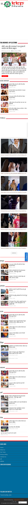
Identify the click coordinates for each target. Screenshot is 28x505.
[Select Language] (23, 502)
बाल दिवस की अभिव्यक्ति (14, 427)
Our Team (3, 452)
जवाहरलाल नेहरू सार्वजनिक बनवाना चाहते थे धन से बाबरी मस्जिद (17, 409)
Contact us (3, 457)
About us (2, 450)
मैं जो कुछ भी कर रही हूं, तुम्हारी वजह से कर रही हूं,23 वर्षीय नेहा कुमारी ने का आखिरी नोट (17, 302)
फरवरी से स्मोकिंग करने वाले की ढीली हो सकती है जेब (18, 402)
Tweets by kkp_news (5, 495)
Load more (14, 253)
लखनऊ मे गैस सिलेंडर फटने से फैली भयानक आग (17, 333)
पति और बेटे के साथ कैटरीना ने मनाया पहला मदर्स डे (17, 91)
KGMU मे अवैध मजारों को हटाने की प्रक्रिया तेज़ (16, 383)
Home (1, 448)
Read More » (5, 76)
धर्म (1, 459)
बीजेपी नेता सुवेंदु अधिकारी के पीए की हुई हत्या (18, 296)
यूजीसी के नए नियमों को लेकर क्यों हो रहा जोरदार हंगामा (18, 346)
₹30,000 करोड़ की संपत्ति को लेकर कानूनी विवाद (17, 97)
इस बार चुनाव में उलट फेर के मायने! (8, 433)
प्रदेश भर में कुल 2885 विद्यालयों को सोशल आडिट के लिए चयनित (16, 352)
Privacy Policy (4, 454)
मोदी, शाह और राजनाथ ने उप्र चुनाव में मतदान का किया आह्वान (13, 47)
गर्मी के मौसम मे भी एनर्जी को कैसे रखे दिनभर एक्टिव (17, 327)
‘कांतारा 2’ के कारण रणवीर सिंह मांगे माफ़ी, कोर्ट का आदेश (17, 277)
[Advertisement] (14, 24)
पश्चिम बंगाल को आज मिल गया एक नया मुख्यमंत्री (17, 103)
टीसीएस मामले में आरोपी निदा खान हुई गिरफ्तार (17, 290)
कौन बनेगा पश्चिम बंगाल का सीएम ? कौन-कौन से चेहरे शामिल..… (18, 109)
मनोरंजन (2, 461)
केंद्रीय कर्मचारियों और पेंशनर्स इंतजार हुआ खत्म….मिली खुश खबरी (17, 271)
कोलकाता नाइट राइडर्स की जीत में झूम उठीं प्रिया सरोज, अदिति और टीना (17, 321)
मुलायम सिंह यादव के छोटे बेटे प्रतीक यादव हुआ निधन (17, 85)
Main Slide (15, 51)
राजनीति (19, 51)
